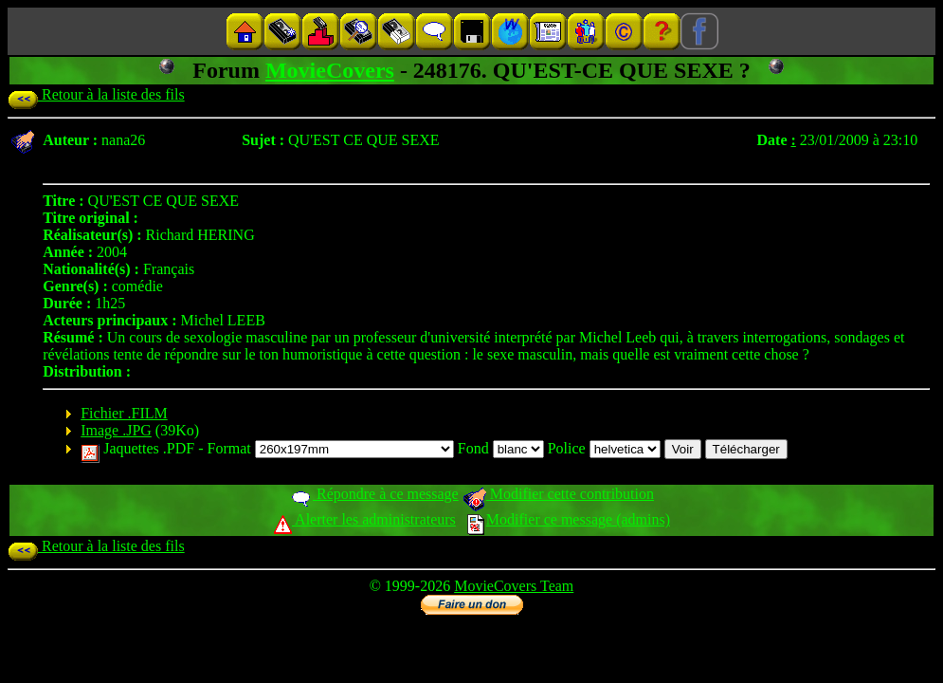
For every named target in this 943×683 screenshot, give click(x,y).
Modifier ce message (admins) (568, 519)
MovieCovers (329, 70)
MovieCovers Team (513, 586)
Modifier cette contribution (558, 494)
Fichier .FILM (124, 413)
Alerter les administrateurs (364, 519)
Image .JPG (116, 430)
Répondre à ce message (374, 494)
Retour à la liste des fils (96, 94)
